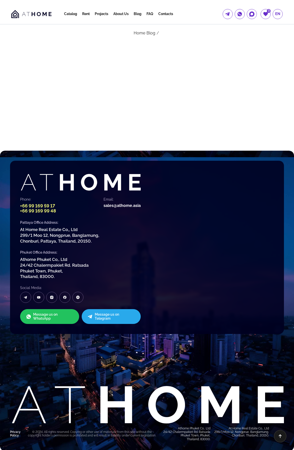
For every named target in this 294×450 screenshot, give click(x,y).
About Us (121, 14)
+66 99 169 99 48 (38, 210)
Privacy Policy (15, 432)
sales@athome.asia (122, 205)
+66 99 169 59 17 (37, 205)
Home (139, 33)
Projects (101, 14)
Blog (137, 14)
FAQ (149, 14)
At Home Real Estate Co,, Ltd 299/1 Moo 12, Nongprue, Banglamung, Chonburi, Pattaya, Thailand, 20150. (59, 235)
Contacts (165, 14)
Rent (86, 14)
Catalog (70, 14)
